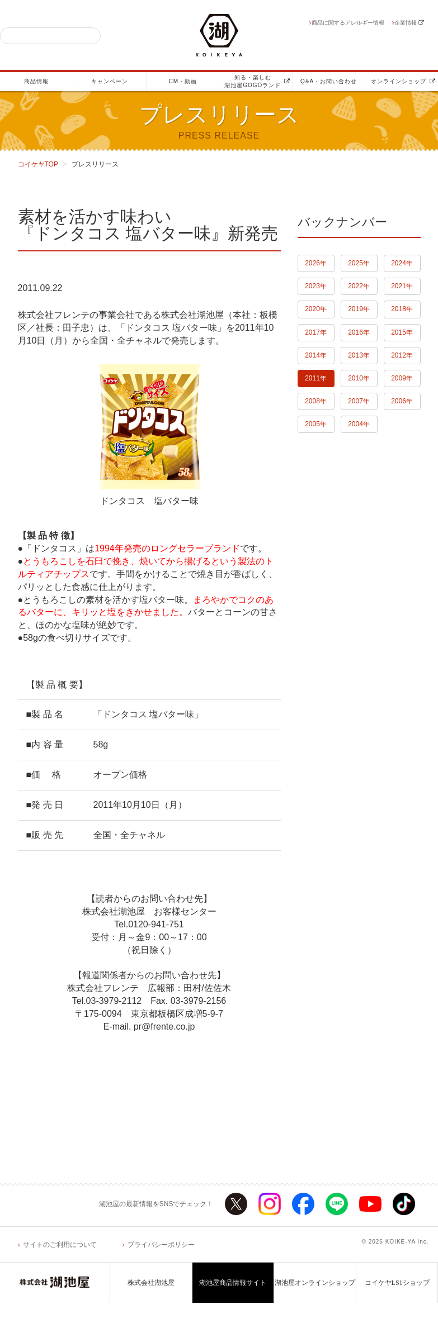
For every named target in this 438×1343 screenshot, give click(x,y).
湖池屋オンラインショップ (315, 1283)
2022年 (359, 286)
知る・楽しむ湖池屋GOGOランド (257, 81)
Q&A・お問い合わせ (328, 81)
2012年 (402, 355)
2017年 (316, 332)
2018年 (402, 309)
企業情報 (409, 23)
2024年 (402, 263)
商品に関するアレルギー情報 (348, 23)
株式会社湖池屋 (151, 1283)
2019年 (359, 309)
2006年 (402, 401)
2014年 (316, 355)
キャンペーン (109, 81)
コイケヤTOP (38, 164)
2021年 (402, 286)
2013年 (359, 355)
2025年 (359, 263)
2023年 (316, 286)
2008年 (316, 401)
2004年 (359, 424)
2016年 (359, 332)
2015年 (402, 332)
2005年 (316, 424)
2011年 (316, 378)
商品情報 (36, 81)
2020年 (316, 309)
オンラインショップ (403, 81)
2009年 (402, 378)
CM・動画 (182, 81)
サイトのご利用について (60, 1245)
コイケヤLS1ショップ (397, 1283)
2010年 (359, 378)
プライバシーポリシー (161, 1245)
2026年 (316, 263)
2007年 (359, 401)
